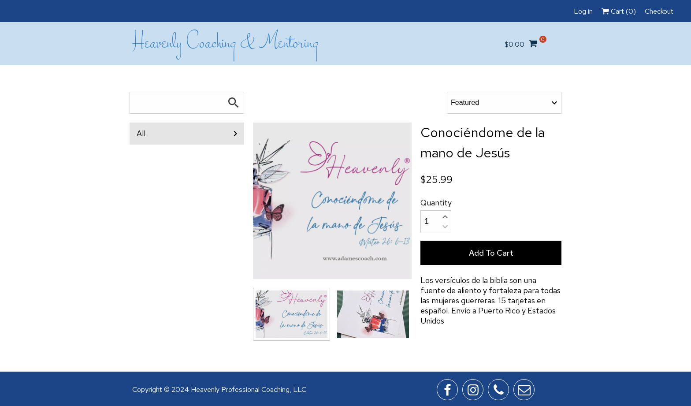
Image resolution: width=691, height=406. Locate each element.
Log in (583, 11)
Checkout (659, 11)
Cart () (619, 11)
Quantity (436, 202)
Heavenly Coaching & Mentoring (226, 43)
